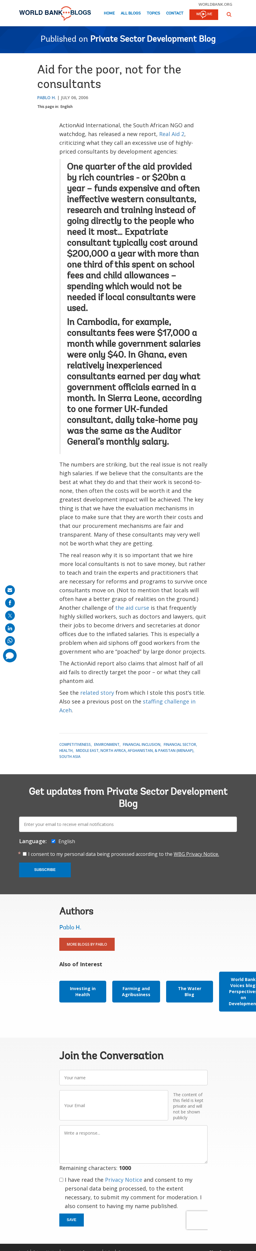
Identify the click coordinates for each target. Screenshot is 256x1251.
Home (109, 13)
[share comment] (10, 655)
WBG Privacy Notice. (196, 854)
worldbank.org (215, 4)
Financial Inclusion (141, 744)
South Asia (69, 756)
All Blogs (131, 13)
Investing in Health (83, 991)
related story (97, 692)
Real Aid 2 (171, 134)
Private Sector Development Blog (152, 39)
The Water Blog (189, 991)
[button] (229, 14)
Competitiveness (75, 744)
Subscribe (45, 870)
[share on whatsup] (10, 641)
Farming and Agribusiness (136, 991)
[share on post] (10, 615)
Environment (107, 744)
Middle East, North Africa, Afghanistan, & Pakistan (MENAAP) (134, 750)
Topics (153, 13)
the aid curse (132, 607)
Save (72, 1220)
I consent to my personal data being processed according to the (123, 854)
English (67, 106)
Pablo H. (46, 97)
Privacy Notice (123, 1179)
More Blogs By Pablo (87, 944)
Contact (174, 13)
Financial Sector (180, 744)
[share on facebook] (10, 603)
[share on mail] (10, 590)
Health (66, 750)
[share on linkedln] (10, 628)
